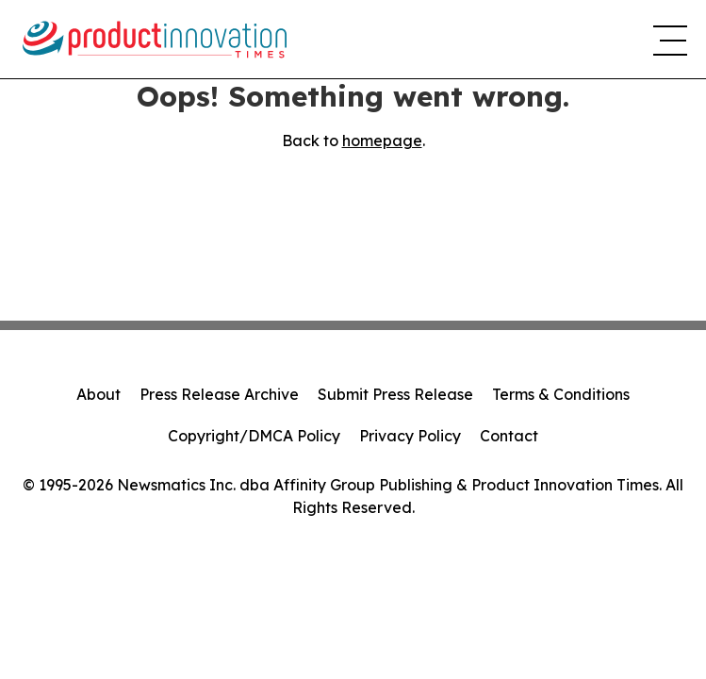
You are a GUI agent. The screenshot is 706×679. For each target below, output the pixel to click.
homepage (382, 140)
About (98, 394)
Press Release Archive (219, 394)
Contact (509, 435)
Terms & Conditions (561, 394)
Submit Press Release (395, 394)
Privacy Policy (410, 435)
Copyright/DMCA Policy (254, 435)
